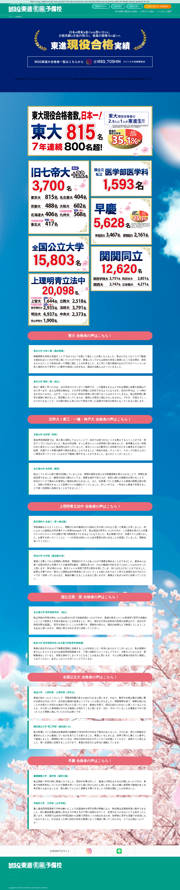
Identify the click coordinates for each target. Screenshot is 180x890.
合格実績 (12, 879)
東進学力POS (100, 6)
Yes (145, 1)
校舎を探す (134, 6)
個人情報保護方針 (35, 879)
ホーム (11, 17)
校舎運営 (118, 6)
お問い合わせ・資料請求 (157, 6)
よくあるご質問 (164, 11)
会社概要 (22, 879)
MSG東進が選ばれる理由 (126, 11)
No (148, 1)
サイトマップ (50, 879)
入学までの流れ (147, 11)
